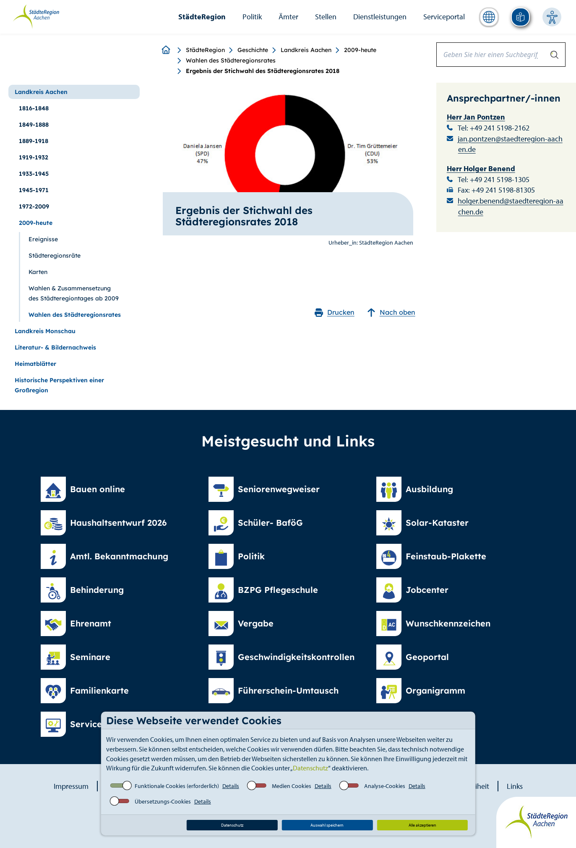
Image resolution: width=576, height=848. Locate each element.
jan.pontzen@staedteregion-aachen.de (510, 144)
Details (230, 786)
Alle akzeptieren (422, 825)
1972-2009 (34, 206)
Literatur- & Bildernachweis (55, 347)
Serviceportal (444, 16)
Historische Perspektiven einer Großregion (59, 385)
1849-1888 (34, 124)
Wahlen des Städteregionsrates (231, 60)
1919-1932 (33, 157)
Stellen (325, 16)
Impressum (71, 786)
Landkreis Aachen (306, 50)
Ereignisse (43, 239)
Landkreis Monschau (45, 331)
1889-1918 (33, 141)
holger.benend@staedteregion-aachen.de (510, 206)
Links (515, 786)
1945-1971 (34, 190)
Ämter (288, 16)
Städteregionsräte (55, 255)
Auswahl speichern (327, 825)
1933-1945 (34, 173)
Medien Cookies (291, 786)
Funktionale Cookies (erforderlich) (177, 786)
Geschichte (252, 50)
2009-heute (360, 50)
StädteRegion (202, 16)
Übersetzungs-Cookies (163, 801)
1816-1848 (34, 108)
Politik (252, 16)
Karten (38, 272)
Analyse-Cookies (384, 786)
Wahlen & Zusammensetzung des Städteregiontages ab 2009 (74, 293)
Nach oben (391, 312)
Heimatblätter (35, 364)
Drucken (334, 312)
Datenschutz (310, 768)
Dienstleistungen (380, 16)
